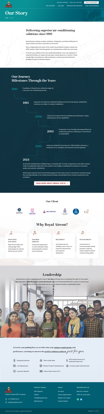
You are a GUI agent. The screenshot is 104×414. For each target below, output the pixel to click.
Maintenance (38, 401)
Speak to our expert (91, 2)
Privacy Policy (8, 411)
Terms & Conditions (15, 411)
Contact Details (63, 401)
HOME (6, 18)
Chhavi (97, 411)
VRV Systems (50, 6)
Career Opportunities (64, 395)
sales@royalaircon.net (15, 402)
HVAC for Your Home (76, 2)
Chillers (61, 6)
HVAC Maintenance (92, 6)
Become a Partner (62, 2)
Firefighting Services (74, 6)
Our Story (61, 391)
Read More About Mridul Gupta (52, 183)
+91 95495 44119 (13, 399)
